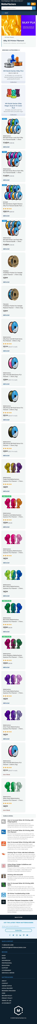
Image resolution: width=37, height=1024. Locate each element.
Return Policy (7, 995)
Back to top (18, 917)
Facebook (9, 935)
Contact (5, 983)
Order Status (7, 986)
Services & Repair (8, 973)
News (4, 958)
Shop (4, 955)
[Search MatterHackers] (34, 8)
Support (5, 968)
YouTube (27, 935)
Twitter (13, 935)
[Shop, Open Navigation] (5, 13)
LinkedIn (20, 935)
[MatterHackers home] (18, 1011)
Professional (7, 963)
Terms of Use (6, 1000)
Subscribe (18, 930)
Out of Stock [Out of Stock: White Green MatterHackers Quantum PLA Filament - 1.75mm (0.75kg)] (6, 810)
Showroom (6, 960)
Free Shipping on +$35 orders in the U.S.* (12, 1)
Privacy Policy (7, 998)
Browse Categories (11, 50)
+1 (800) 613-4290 (7, 945)
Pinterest (23, 935)
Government (6, 970)
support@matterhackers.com (14, 947)
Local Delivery (7, 988)
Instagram (16, 935)
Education (6, 965)
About (4, 981)
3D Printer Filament (9, 37)
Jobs (3, 993)
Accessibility (6, 1003)
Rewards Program (9, 990)
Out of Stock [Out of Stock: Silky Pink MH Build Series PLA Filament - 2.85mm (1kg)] (6, 774)
